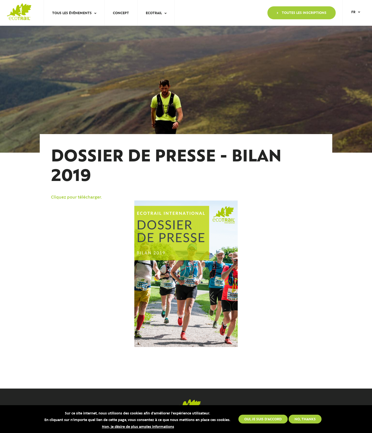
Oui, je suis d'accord (263, 418)
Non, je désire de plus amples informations (138, 426)
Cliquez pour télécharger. (77, 197)
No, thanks (305, 418)
